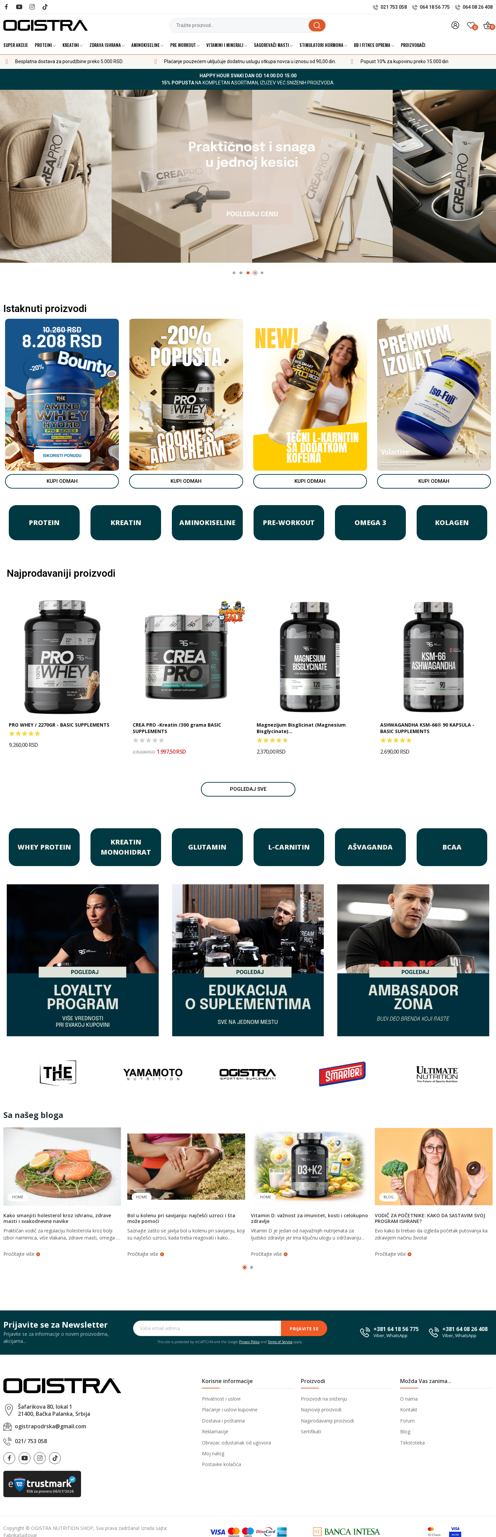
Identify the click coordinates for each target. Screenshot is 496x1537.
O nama (409, 1399)
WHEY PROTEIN (44, 847)
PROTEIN (44, 522)
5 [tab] (262, 273)
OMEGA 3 (370, 522)
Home (17, 1197)
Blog (389, 1197)
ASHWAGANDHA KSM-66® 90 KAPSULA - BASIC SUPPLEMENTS (427, 728)
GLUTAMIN (207, 847)
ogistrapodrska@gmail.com (50, 1426)
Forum (407, 1420)
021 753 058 (394, 7)
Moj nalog (213, 1453)
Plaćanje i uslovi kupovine (230, 1409)
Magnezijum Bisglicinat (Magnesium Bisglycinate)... (301, 728)
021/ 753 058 (31, 1441)
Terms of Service (280, 1341)
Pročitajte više (22, 1254)
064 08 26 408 (478, 7)
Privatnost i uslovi (221, 1399)
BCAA (452, 847)
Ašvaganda (370, 847)
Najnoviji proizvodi (321, 1409)
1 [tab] (234, 273)
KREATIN (125, 522)
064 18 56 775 (435, 7)
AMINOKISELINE (207, 522)
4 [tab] (255, 273)
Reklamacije (215, 1431)
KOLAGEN (452, 522)
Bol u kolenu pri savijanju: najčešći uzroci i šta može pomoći (181, 1218)
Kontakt (408, 1409)
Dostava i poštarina (223, 1420)
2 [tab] (240, 273)
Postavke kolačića (221, 1464)
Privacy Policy (249, 1341)
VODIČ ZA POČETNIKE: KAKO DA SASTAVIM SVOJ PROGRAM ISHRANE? (430, 1218)
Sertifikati (311, 1431)
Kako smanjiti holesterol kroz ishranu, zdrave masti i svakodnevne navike (57, 1218)
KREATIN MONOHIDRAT (126, 847)
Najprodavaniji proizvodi (327, 1420)
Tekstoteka (412, 1442)
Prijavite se (304, 1329)
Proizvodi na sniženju (324, 1399)
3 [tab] (248, 273)
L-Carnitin (289, 847)
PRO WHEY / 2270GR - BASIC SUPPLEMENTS (59, 725)
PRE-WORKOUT (289, 522)
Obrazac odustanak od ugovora (236, 1442)
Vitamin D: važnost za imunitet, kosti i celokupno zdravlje (309, 1218)
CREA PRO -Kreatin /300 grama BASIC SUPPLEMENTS (177, 728)
